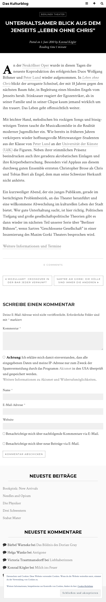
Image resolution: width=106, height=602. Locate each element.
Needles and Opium (17, 495)
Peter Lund (32, 77)
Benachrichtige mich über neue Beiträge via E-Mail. (42, 443)
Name (8, 390)
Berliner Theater (53, 14)
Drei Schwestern (14, 510)
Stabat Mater (12, 518)
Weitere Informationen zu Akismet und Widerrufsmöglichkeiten (49, 379)
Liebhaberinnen (61, 560)
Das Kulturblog (15, 4)
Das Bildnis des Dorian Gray (56, 544)
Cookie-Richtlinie (85, 586)
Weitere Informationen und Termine (32, 246)
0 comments (53, 264)
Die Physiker (12, 503)
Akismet (65, 368)
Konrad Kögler (67, 42)
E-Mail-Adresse (14, 405)
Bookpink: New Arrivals (20, 488)
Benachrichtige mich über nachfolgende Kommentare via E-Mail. (52, 433)
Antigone (39, 552)
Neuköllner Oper (35, 65)
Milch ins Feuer (46, 567)
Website (8, 419)
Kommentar (12, 328)
